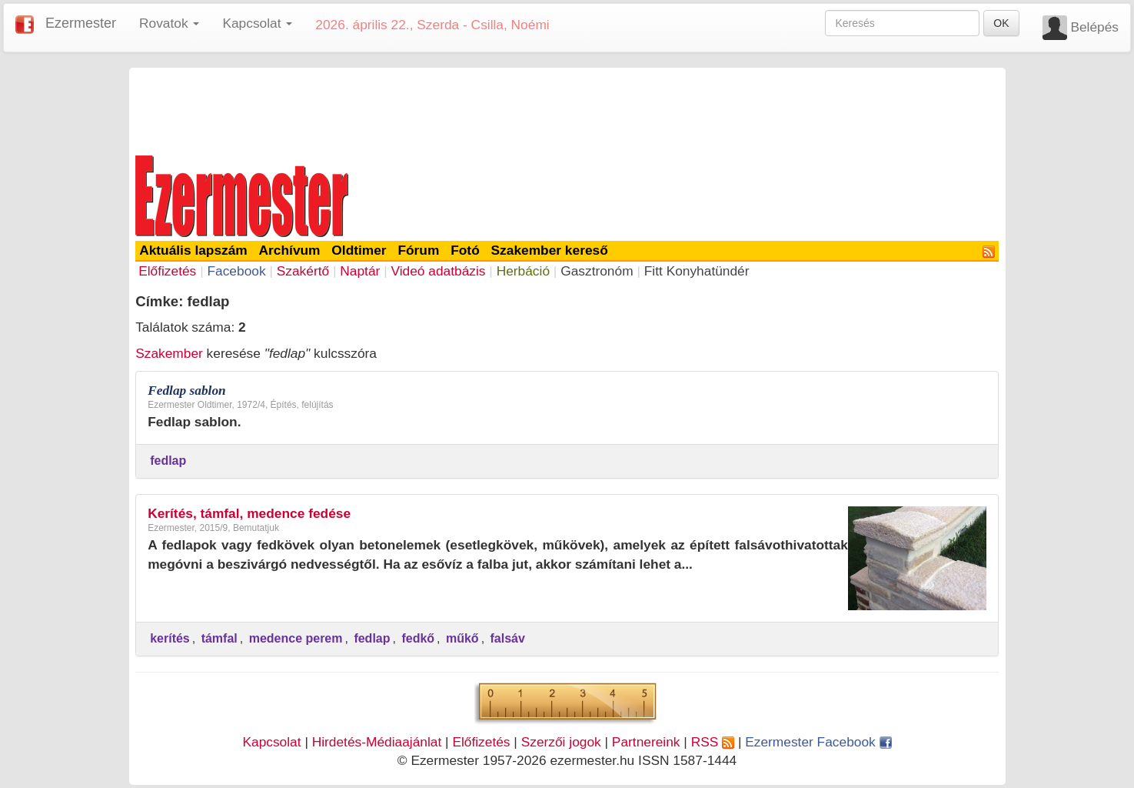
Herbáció (523, 271)
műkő (462, 638)
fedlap (168, 460)
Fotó (465, 250)
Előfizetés (167, 271)
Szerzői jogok (561, 742)
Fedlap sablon (187, 390)
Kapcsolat (271, 742)
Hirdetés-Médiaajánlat (377, 742)
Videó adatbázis (438, 271)
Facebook (236, 271)
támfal (219, 638)
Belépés (1094, 27)
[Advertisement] (567, 109)
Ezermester (80, 23)
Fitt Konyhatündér (697, 271)
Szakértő (303, 271)
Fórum (418, 250)
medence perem (296, 638)
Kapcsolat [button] (257, 23)
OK (1001, 23)
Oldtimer (358, 250)
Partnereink (646, 742)
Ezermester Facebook (818, 742)
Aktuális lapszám (193, 250)
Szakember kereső (549, 250)
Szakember (169, 353)
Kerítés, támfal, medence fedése (249, 513)
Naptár (360, 271)
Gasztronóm (596, 271)
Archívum (290, 250)
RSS (712, 742)
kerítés (170, 638)
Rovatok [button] (169, 23)
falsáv (508, 638)
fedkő (417, 638)
